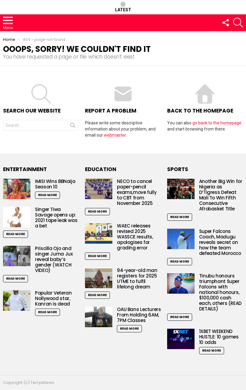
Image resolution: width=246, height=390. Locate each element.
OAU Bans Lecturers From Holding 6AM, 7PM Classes (139, 315)
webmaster (115, 135)
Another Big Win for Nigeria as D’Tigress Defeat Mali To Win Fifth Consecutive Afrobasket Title (220, 195)
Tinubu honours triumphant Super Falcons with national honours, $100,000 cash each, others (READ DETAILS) (220, 292)
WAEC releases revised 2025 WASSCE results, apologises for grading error (135, 237)
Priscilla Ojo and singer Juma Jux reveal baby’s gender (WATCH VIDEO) (53, 259)
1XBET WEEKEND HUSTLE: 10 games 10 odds (219, 336)
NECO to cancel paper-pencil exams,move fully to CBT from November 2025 (136, 192)
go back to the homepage (216, 122)
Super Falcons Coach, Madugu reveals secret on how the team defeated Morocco (220, 242)
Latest (123, 7)
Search (73, 126)
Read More (47, 195)
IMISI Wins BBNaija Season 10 (55, 184)
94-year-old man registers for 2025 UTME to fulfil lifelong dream (137, 278)
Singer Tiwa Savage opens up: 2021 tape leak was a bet (56, 217)
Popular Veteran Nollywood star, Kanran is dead (53, 298)
